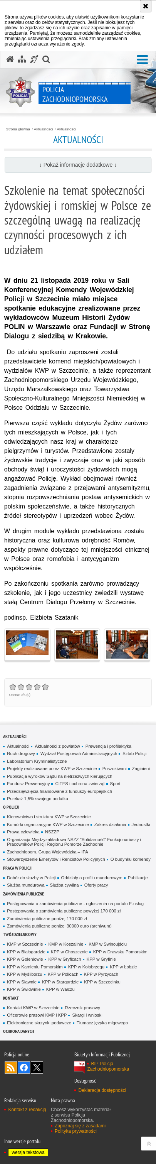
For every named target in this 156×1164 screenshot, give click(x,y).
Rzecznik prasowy (82, 1007)
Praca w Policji (17, 868)
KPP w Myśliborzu (24, 974)
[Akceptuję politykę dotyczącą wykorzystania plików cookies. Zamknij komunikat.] (145, 6)
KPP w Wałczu (60, 989)
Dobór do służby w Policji (31, 877)
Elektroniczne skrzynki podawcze (39, 1022)
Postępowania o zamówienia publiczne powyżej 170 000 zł (64, 911)
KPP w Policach (63, 974)
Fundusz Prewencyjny (28, 783)
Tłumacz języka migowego (102, 1022)
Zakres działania (110, 824)
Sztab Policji (134, 753)
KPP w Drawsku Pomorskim (120, 951)
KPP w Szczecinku (102, 982)
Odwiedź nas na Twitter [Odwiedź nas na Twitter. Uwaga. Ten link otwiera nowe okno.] (37, 1067)
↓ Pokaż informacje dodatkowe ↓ (78, 165)
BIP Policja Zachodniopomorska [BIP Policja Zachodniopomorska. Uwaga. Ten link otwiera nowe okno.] (108, 1066)
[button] (142, 60)
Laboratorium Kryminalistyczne (37, 761)
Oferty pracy (96, 885)
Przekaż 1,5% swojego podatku (37, 798)
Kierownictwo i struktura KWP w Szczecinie (49, 816)
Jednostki (141, 824)
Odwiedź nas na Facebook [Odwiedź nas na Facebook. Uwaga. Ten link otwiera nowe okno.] (24, 1067)
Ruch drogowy (21, 753)
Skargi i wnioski (87, 1015)
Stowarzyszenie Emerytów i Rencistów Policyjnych (56, 859)
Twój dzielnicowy (20, 934)
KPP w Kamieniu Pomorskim (34, 967)
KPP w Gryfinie (101, 959)
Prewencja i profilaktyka (108, 746)
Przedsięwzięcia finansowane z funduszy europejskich (59, 791)
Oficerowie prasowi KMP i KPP (37, 1015)
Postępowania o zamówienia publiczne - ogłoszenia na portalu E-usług (75, 903)
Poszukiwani (114, 768)
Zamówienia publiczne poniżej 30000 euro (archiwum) (59, 926)
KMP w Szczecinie (25, 944)
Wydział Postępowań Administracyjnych (78, 753)
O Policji (11, 807)
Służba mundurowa (25, 885)
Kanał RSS (11, 1067)
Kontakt (11, 998)
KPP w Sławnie (22, 982)
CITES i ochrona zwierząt (79, 783)
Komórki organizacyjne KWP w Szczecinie (48, 824)
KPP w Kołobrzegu (86, 967)
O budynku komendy (131, 859)
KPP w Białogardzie (26, 951)
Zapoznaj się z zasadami (80, 1126)
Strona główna (18, 129)
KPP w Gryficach (65, 959)
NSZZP (52, 831)
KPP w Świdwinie (24, 989)
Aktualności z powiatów (57, 746)
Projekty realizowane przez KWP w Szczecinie (52, 768)
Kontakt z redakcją (27, 1109)
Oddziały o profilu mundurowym (91, 877)
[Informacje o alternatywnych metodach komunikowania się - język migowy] (34, 59)
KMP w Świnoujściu (108, 944)
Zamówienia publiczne (23, 894)
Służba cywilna (64, 885)
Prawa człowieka (23, 831)
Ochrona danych (18, 1031)
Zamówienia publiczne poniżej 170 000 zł (47, 918)
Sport (115, 783)
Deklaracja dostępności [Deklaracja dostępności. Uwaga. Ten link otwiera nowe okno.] (102, 1090)
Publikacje (138, 877)
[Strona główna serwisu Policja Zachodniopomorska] (10, 59)
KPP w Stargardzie (60, 982)
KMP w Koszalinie (66, 944)
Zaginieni (141, 768)
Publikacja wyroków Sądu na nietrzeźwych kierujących (59, 776)
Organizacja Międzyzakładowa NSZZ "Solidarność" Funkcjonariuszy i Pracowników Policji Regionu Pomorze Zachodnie (74, 842)
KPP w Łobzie (123, 967)
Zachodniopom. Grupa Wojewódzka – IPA (47, 852)
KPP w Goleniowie (25, 959)
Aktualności (43, 129)
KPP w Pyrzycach (101, 974)
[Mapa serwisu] (22, 59)
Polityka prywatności (76, 1131)
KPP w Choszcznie (69, 951)
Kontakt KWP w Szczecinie (33, 1007)
